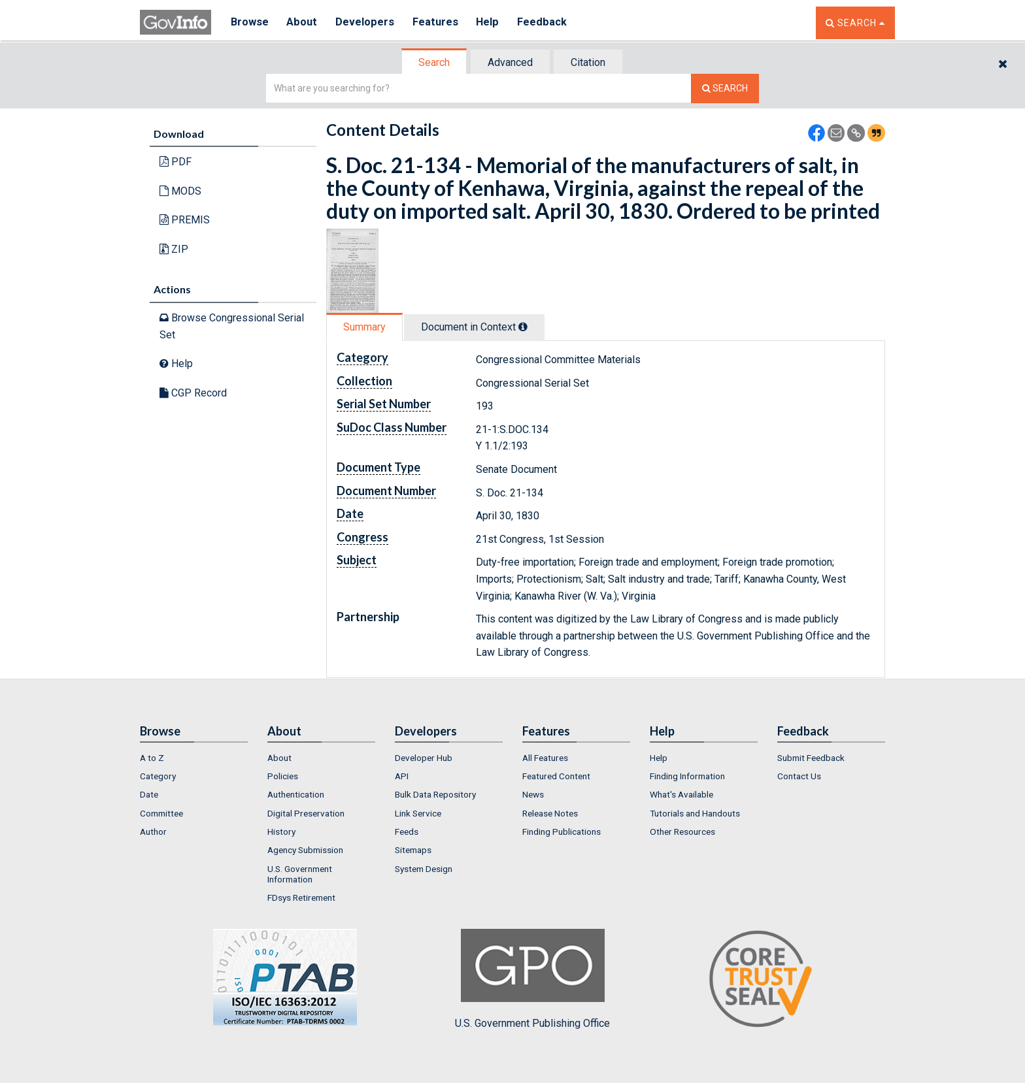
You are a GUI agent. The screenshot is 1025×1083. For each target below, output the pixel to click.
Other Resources (682, 831)
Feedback (546, 22)
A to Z (152, 757)
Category (158, 776)
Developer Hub (423, 757)
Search (434, 62)
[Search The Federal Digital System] (725, 88)
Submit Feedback (811, 757)
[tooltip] (523, 326)
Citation (588, 62)
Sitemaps (413, 850)
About (303, 22)
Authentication (295, 794)
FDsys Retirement (301, 897)
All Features (545, 757)
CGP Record (193, 393)
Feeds (406, 831)
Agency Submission (305, 850)
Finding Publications (561, 831)
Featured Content (556, 776)
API (402, 776)
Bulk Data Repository (435, 794)
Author (153, 831)
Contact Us (799, 776)
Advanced (510, 62)
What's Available (681, 794)
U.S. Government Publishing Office (532, 979)
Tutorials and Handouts (695, 813)
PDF (176, 161)
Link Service (418, 813)
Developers (366, 22)
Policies (282, 776)
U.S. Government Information (299, 874)
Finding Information (687, 776)
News (533, 794)
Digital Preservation (305, 813)
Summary (364, 327)
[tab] (434, 62)
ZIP (174, 249)
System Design (423, 869)
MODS (180, 191)
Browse (250, 22)
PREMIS (185, 220)
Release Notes (550, 813)
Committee (161, 813)
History (281, 831)
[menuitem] (194, 757)
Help (491, 22)
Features (437, 22)
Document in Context (474, 327)
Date (149, 794)
